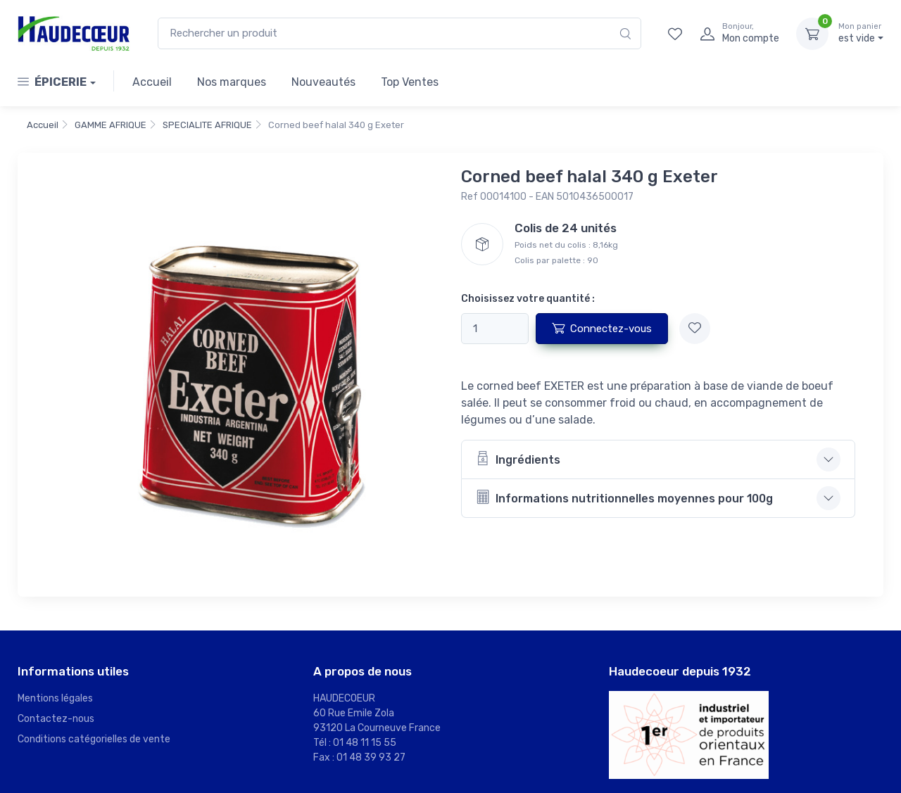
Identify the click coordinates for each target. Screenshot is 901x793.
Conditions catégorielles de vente (94, 739)
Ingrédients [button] (518, 458)
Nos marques (231, 82)
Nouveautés (323, 82)
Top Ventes (410, 82)
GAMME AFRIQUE (110, 125)
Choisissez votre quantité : (528, 299)
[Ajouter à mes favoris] (694, 328)
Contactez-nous (56, 719)
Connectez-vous (602, 328)
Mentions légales (55, 698)
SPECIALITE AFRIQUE (207, 125)
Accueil (152, 82)
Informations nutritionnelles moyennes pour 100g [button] (624, 497)
